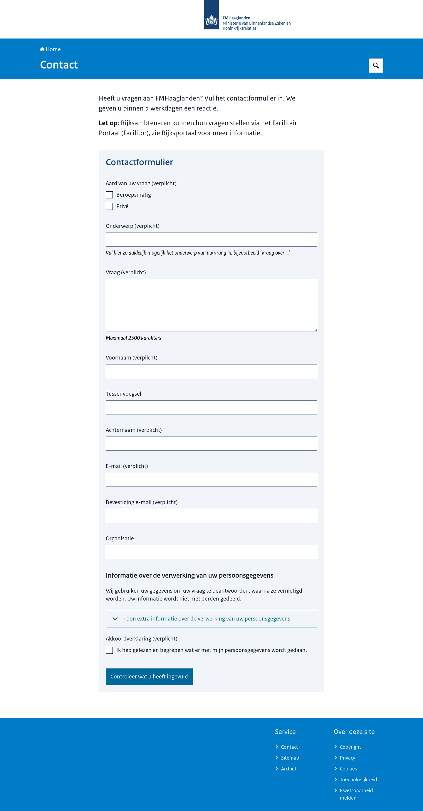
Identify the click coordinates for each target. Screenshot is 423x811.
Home (50, 49)
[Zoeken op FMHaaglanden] (376, 65)
